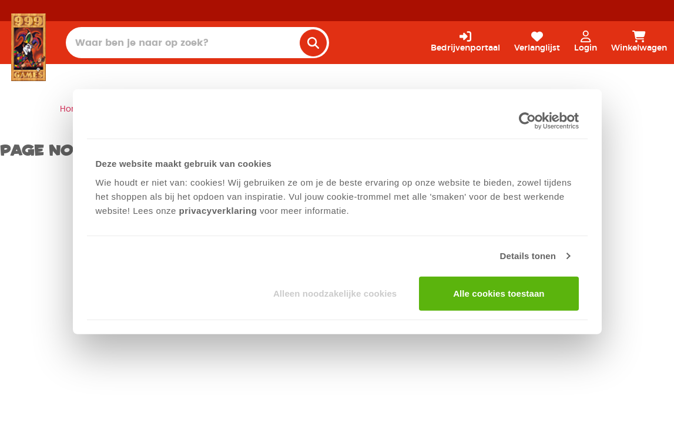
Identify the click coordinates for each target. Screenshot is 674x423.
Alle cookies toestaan (499, 293)
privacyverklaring (218, 210)
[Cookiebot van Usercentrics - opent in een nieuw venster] (527, 121)
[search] (313, 42)
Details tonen (528, 256)
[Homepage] (28, 47)
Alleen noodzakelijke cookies (335, 293)
